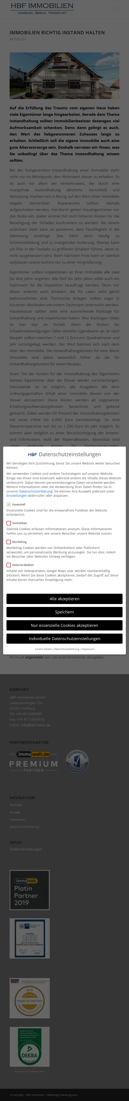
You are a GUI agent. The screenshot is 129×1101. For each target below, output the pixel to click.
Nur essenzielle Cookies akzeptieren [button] (64, 623)
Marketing (18, 540)
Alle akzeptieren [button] (64, 597)
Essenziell (17, 503)
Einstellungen (16, 494)
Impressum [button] (87, 647)
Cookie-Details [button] (43, 647)
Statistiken (18, 521)
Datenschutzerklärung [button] (66, 647)
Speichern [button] (64, 610)
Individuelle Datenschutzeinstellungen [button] (64, 636)
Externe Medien (21, 563)
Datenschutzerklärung (35, 489)
